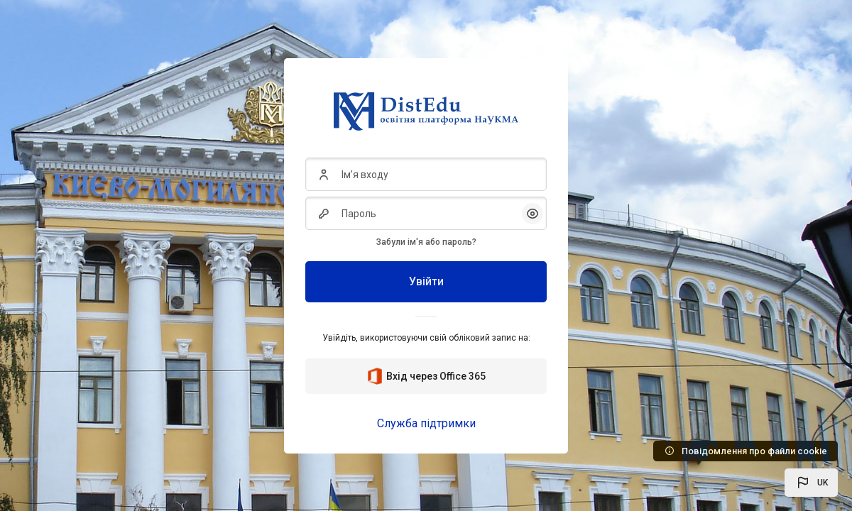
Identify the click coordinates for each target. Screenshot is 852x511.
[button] (811, 482)
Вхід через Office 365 (426, 376)
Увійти (426, 281)
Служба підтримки (426, 423)
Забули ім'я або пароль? (426, 242)
